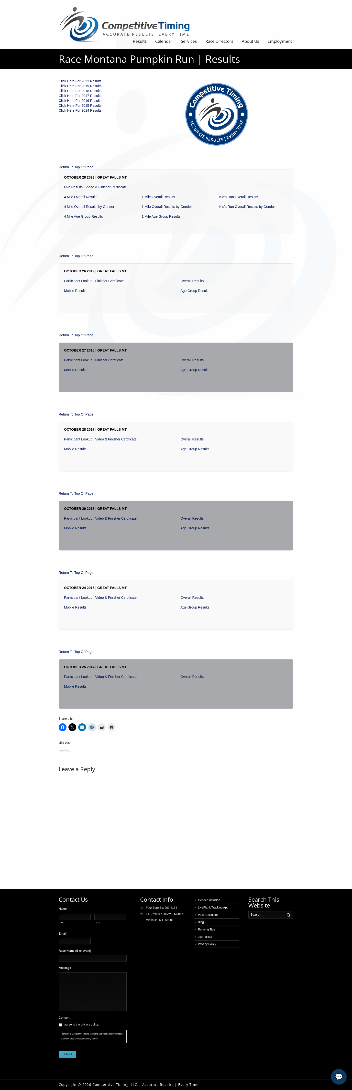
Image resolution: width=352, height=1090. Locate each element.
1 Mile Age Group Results (161, 216)
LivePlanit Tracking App (213, 907)
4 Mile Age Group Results (83, 216)
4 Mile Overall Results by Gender (89, 207)
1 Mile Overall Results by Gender (167, 207)
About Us (250, 41)
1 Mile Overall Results (158, 197)
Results (140, 41)
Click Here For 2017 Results (80, 96)
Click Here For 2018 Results (80, 91)
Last (97, 922)
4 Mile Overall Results (80, 197)
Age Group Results (194, 291)
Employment (280, 41)
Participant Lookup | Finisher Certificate (94, 281)
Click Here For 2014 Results (80, 110)
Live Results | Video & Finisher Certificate (95, 187)
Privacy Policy (207, 944)
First (61, 922)
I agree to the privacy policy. (81, 1024)
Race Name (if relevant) (75, 950)
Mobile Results (75, 291)
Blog (201, 922)
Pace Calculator (208, 915)
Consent (66, 1017)
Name (64, 908)
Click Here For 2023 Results (80, 81)
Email (64, 933)
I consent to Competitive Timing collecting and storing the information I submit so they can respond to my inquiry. (92, 1036)
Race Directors (219, 41)
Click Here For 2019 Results (80, 86)
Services (189, 41)
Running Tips (206, 929)
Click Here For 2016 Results (80, 101)
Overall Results (192, 281)
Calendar (163, 41)
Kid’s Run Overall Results (238, 197)
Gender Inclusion (209, 900)
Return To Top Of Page (76, 167)
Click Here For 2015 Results (80, 105)
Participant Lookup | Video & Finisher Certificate (100, 439)
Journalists (205, 937)
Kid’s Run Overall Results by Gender (247, 207)
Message (65, 968)
